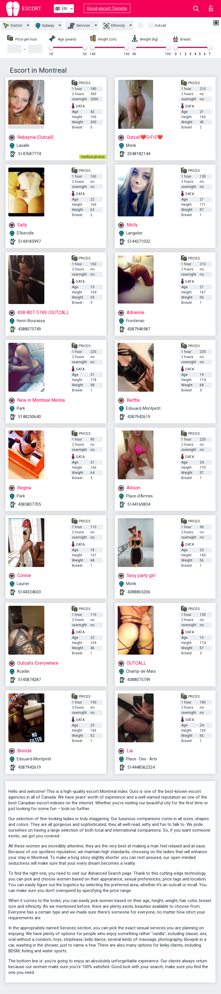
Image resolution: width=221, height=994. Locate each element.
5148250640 (29, 416)
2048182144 (138, 153)
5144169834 (138, 504)
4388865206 (138, 592)
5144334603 (29, 592)
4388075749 (29, 329)
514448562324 (141, 767)
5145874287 (29, 679)
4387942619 (138, 416)
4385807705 (29, 504)
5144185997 (29, 241)
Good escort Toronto (107, 8)
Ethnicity (114, 26)
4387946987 (138, 329)
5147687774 (29, 153)
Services (79, 26)
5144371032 (138, 241)
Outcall (160, 26)
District (12, 25)
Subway (45, 26)
